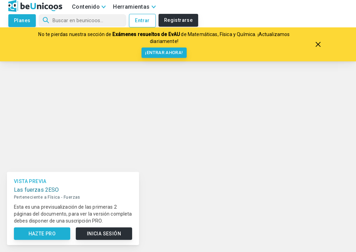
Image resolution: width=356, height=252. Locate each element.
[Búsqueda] (82, 20)
